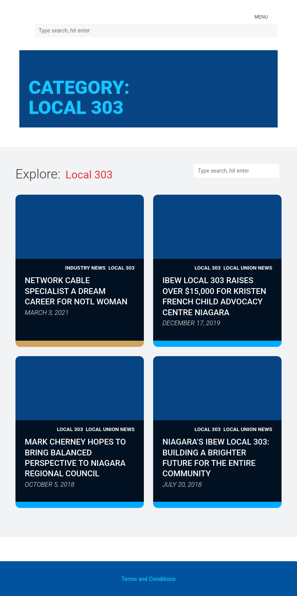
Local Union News (247, 268)
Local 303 (121, 268)
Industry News (85, 268)
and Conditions (148, 579)
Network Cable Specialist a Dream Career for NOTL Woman (76, 291)
